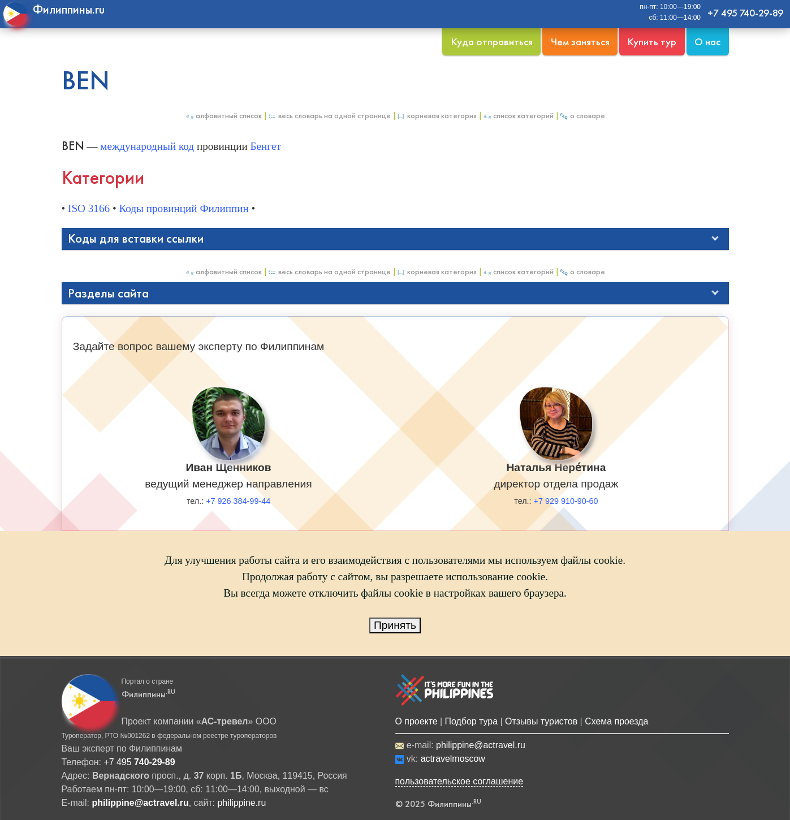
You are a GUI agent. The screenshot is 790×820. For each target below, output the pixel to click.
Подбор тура (471, 721)
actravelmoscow (453, 758)
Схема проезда (616, 721)
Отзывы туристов (541, 721)
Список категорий (518, 115)
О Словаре (582, 115)
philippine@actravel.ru (480, 745)
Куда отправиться (492, 41)
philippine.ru (241, 803)
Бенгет (266, 146)
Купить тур (651, 41)
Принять (395, 625)
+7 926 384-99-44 (238, 501)
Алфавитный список (223, 115)
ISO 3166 (89, 208)
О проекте (416, 721)
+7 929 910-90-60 (566, 501)
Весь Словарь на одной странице (329, 115)
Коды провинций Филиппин (183, 208)
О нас (707, 41)
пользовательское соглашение (459, 781)
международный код (147, 146)
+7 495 (139, 762)
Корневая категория (436, 115)
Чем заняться (580, 41)
